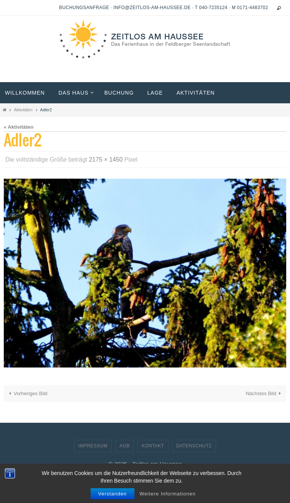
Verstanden (112, 494)
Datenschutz (194, 445)
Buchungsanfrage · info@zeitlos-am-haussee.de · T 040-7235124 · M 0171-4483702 (163, 7)
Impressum (92, 445)
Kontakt (153, 445)
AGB (125, 445)
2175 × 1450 (105, 159)
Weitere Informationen (168, 494)
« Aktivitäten (19, 127)
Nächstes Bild (265, 393)
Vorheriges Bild (26, 393)
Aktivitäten (23, 109)
